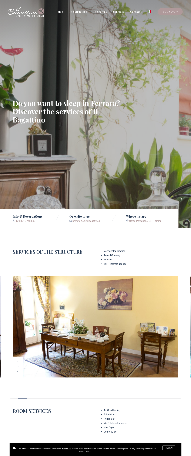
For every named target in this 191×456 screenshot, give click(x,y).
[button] (18, 362)
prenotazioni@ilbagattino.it (86, 221)
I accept (169, 448)
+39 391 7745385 (25, 221)
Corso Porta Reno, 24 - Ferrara (145, 221)
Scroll (181, 203)
